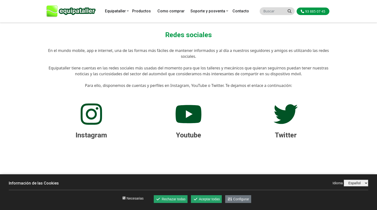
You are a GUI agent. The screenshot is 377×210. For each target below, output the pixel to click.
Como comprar (171, 11)
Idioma (338, 183)
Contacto (240, 11)
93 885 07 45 (313, 11)
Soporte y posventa (207, 11)
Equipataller (115, 11)
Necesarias (135, 198)
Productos (141, 11)
